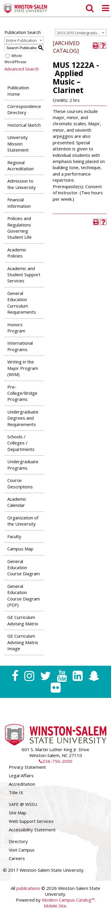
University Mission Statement (18, 143)
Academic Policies (16, 253)
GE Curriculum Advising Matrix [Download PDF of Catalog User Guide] (22, 620)
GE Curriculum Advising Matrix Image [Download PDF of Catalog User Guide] (22, 642)
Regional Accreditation (20, 165)
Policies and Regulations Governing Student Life (19, 227)
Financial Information (19, 203)
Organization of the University (22, 521)
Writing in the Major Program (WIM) (22, 368)
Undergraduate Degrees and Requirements (22, 418)
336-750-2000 (55, 761)
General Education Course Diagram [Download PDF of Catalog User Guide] (23, 567)
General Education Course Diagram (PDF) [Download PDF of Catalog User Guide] (23, 595)
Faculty (14, 536)
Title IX (16, 792)
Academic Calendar (16, 502)
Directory (18, 841)
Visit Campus (22, 850)
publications (28, 888)
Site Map (17, 813)
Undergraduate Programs (22, 465)
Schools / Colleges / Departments (21, 443)
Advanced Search (21, 69)
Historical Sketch (24, 125)
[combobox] (80, 32)
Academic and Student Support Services (23, 274)
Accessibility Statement (32, 830)
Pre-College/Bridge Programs (22, 393)
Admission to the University (21, 184)
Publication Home (18, 91)
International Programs (20, 346)
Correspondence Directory (24, 109)
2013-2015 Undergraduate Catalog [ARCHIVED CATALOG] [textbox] (81, 32)
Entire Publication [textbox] (21, 40)
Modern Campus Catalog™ (68, 900)
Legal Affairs (21, 775)
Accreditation (22, 784)
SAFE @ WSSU (23, 804)
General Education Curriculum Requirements (21, 302)
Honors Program (16, 328)
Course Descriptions (20, 483)
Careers (17, 858)
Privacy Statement (27, 767)
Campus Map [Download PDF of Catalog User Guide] (20, 549)
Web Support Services (31, 821)
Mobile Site (55, 906)
